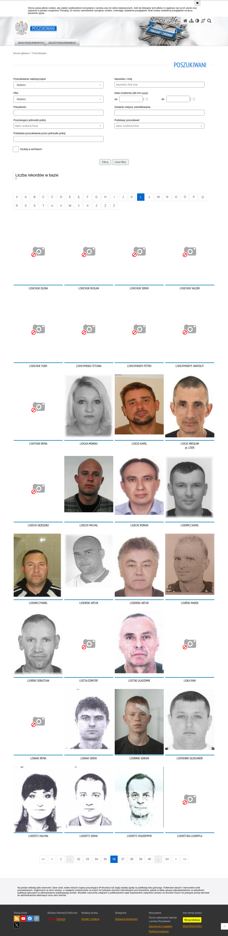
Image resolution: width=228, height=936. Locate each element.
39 (140, 854)
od (116, 99)
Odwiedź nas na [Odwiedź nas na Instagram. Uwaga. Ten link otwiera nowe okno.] (36, 914)
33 (87, 854)
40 (149, 854)
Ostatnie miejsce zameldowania (132, 107)
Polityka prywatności (159, 926)
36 (114, 854)
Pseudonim (20, 107)
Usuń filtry (120, 161)
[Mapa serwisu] (191, 20)
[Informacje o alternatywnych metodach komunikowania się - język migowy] (203, 20)
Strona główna (22, 53)
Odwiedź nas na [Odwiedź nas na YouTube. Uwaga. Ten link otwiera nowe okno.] (23, 914)
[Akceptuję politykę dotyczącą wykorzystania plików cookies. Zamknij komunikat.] (197, 3)
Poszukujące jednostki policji (30, 120)
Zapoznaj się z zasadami (160, 921)
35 (105, 854)
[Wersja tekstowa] (197, 20)
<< (42, 853)
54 (167, 854)
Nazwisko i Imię (123, 78)
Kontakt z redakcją (90, 914)
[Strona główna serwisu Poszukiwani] (185, 20)
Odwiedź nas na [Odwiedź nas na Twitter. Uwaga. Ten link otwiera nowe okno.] (17, 920)
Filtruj (105, 161)
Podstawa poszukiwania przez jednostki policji (40, 133)
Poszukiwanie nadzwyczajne (30, 78)
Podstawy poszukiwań (126, 120)
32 (78, 854)
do (163, 99)
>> (183, 853)
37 (123, 854)
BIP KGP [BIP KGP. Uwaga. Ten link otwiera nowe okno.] (61, 914)
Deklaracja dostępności (126, 914)
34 (96, 854)
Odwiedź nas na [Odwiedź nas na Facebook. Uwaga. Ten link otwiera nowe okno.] (30, 914)
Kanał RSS (17, 914)
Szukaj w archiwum (32, 148)
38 (131, 854)
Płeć (16, 92)
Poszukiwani (40, 53)
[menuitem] (31, 42)
